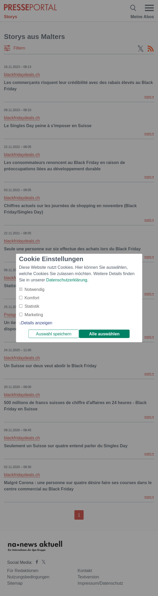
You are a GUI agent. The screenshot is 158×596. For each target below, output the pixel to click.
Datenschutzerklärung (66, 280)
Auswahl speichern (53, 334)
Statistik (32, 306)
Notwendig (35, 289)
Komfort (32, 298)
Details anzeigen (36, 323)
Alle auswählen (104, 334)
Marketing (34, 314)
